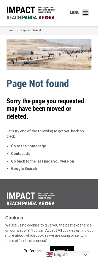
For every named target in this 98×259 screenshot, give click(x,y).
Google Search (24, 168)
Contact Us (20, 154)
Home (10, 30)
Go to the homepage (28, 146)
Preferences (34, 251)
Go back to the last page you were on (42, 161)
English (57, 255)
